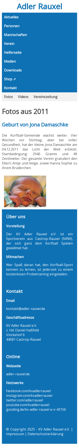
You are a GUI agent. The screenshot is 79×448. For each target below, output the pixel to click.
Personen (11, 26)
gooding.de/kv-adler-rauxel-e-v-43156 (36, 409)
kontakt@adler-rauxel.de (25, 308)
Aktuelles (11, 17)
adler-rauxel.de (18, 374)
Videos (23, 96)
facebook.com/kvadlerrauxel (28, 391)
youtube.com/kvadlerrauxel (27, 404)
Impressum (15, 434)
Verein (9, 43)
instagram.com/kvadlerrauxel (29, 395)
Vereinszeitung (45, 96)
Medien (10, 61)
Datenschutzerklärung (45, 434)
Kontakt (10, 88)
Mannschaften (15, 34)
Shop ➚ (10, 79)
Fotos (8, 96)
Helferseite (12, 52)
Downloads (13, 70)
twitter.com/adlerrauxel (24, 400)
